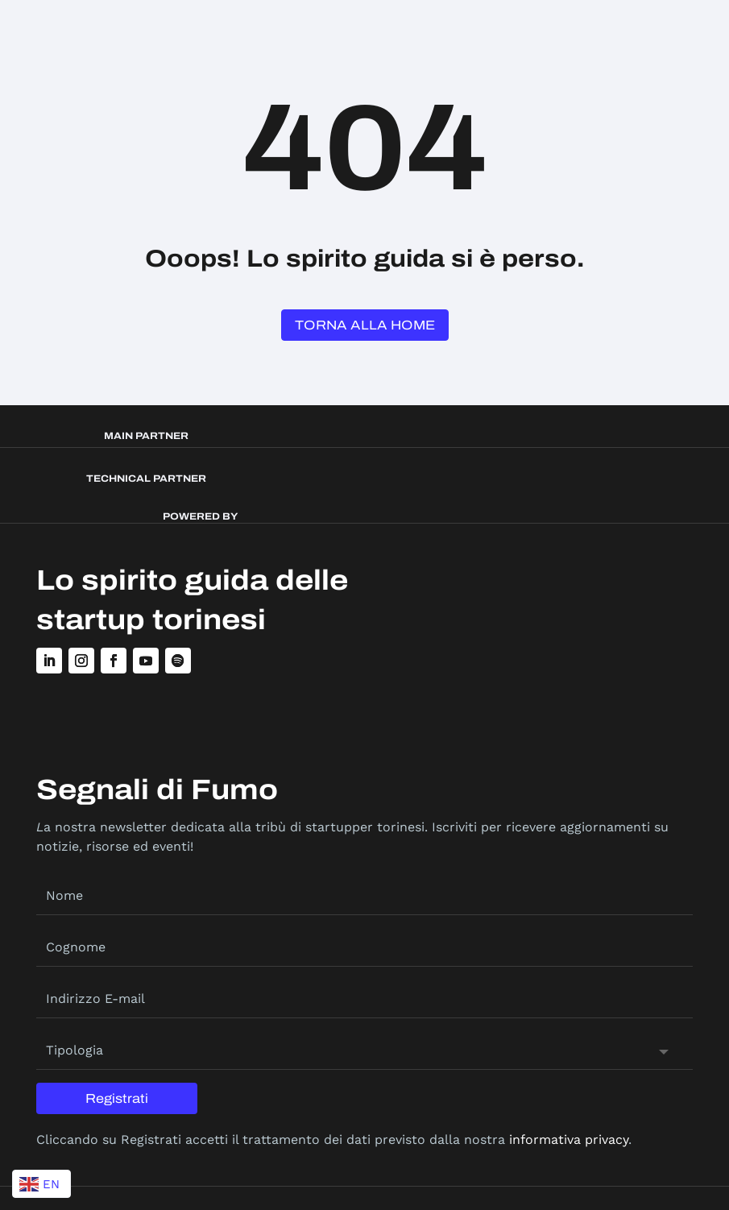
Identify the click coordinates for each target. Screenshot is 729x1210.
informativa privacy (568, 1139)
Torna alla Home (365, 325)
